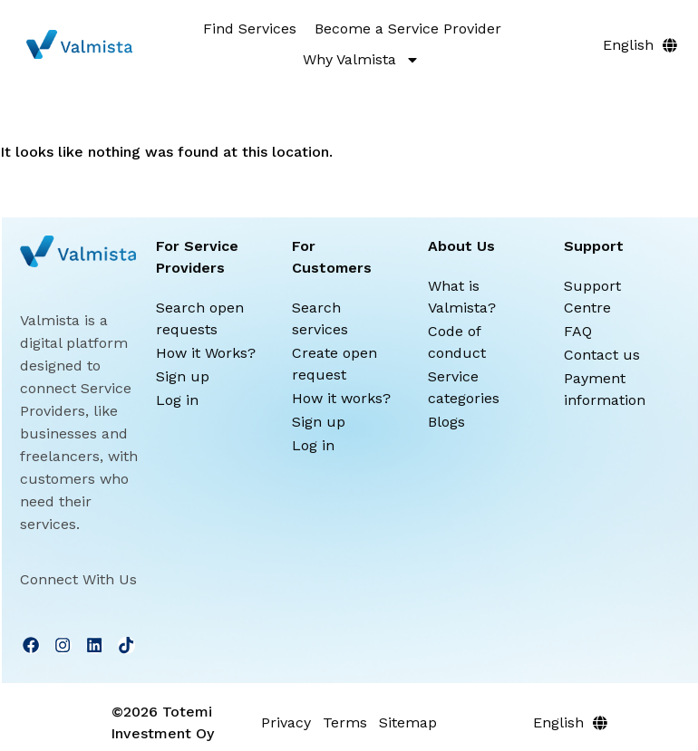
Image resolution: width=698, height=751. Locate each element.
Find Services (249, 28)
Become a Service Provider (408, 28)
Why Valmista (361, 59)
